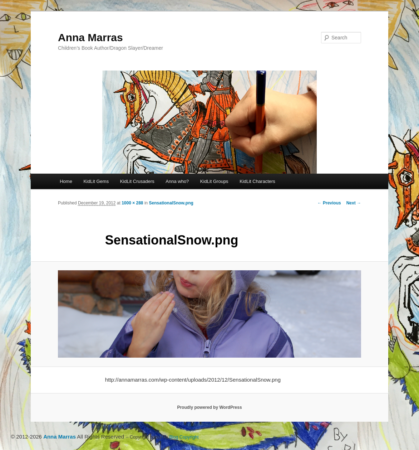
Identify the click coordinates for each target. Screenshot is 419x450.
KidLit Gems (96, 181)
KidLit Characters (257, 181)
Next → (353, 202)
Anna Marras (90, 37)
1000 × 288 (132, 202)
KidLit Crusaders (137, 181)
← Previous (329, 202)
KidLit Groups (214, 181)
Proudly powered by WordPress (209, 407)
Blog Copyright (184, 437)
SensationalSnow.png (171, 202)
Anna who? (177, 181)
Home (66, 181)
